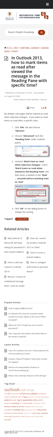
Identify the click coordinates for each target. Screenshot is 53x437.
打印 (21, 403)
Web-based (7, 420)
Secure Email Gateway (38, 396)
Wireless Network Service (14, 406)
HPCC (25, 396)
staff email (27, 390)
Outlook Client (25, 99)
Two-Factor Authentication (13, 413)
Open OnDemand (42, 413)
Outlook (12, 389)
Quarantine (28, 400)
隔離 (22, 410)
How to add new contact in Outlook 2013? (13, 267)
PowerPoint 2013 (30, 410)
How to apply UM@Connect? (20, 308)
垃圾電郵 (7, 410)
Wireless (40, 416)
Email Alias (38, 406)
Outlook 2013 (22, 219)
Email (16, 99)
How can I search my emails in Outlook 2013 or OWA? (36, 243)
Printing (15, 403)
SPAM (7, 396)
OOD (23, 416)
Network (28, 406)
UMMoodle (27, 403)
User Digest (17, 400)
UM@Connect (11, 393)
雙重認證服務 (41, 410)
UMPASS (42, 393)
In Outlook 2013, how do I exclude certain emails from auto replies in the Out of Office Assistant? (27, 316)
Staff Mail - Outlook (39, 99)
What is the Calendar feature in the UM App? (27, 375)
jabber (34, 393)
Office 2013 (38, 400)
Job (21, 416)
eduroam (27, 413)
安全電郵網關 (15, 410)
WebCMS (8, 400)
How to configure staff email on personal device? (37, 267)
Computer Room (39, 403)
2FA (33, 406)
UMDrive (34, 413)
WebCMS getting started (12, 416)
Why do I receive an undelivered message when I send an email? (15, 281)
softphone (24, 393)
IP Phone (8, 403)
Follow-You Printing (31, 416)
